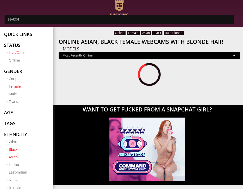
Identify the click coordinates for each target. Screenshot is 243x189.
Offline (14, 60)
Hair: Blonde (173, 33)
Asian (29, 157)
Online (119, 33)
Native (14, 179)
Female (29, 86)
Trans (13, 101)
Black (29, 149)
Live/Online (29, 52)
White (13, 141)
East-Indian (18, 172)
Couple (14, 78)
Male (13, 93)
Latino (14, 164)
